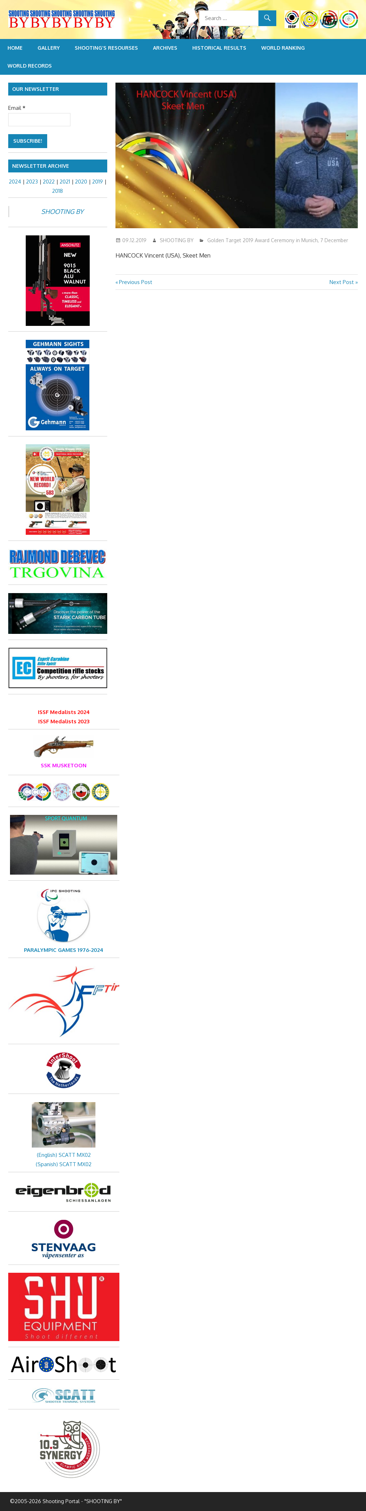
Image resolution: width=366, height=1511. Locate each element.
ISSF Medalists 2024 (64, 712)
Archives (165, 48)
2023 (32, 181)
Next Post (342, 282)
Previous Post (135, 282)
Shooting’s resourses (106, 48)
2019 (97, 181)
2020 (81, 181)
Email (16, 107)
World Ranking (283, 48)
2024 (15, 181)
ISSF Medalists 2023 (63, 721)
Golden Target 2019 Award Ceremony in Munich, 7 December (277, 240)
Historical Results (219, 48)
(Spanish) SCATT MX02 (64, 1164)
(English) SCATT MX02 (64, 1154)
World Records (30, 66)
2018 (57, 190)
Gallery (49, 48)
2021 (65, 181)
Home (15, 48)
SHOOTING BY (177, 240)
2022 (49, 181)
